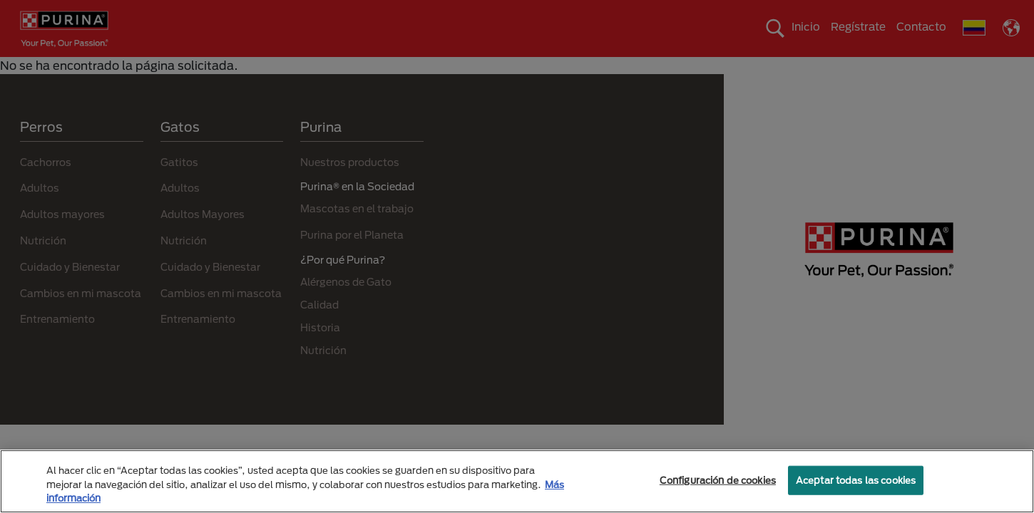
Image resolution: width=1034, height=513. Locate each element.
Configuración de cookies (718, 479)
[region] (517, 481)
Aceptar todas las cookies (856, 479)
